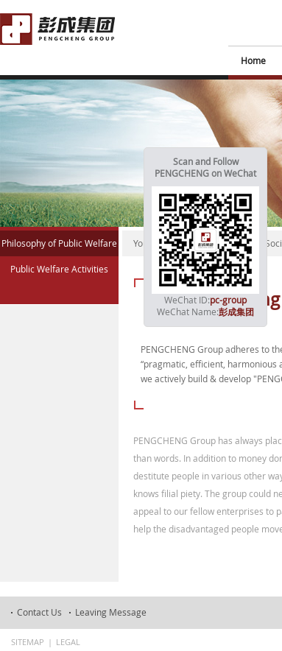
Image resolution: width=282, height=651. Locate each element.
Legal (68, 641)
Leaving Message (111, 612)
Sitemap (27, 641)
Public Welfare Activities (59, 269)
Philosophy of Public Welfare (59, 243)
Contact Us (39, 612)
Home (253, 60)
